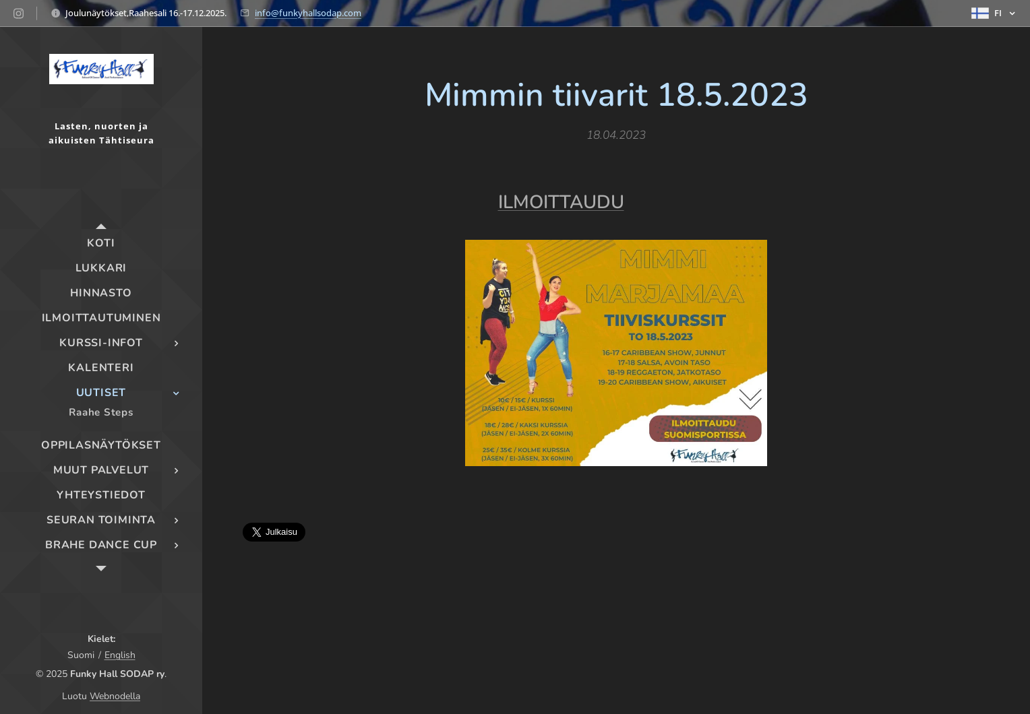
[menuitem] (101, 243)
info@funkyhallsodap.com (308, 13)
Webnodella (115, 696)
